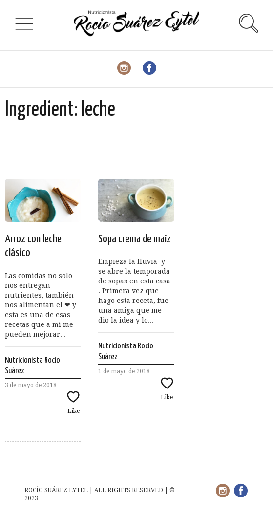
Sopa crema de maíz (134, 239)
